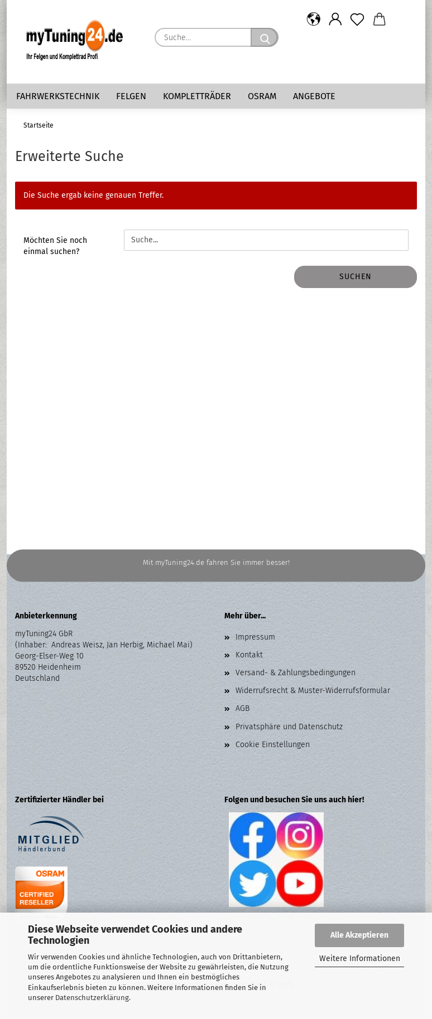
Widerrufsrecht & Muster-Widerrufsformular (313, 693)
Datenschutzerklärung (92, 997)
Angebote (314, 96)
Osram (262, 96)
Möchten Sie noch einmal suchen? (55, 248)
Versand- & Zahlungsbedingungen (296, 675)
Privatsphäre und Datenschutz (289, 729)
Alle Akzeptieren (359, 935)
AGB (242, 711)
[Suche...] (265, 37)
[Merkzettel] (357, 19)
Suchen (355, 279)
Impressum (255, 640)
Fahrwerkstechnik (57, 96)
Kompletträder (197, 96)
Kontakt (249, 657)
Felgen (131, 96)
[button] (313, 19)
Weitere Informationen (359, 958)
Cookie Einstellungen (273, 747)
